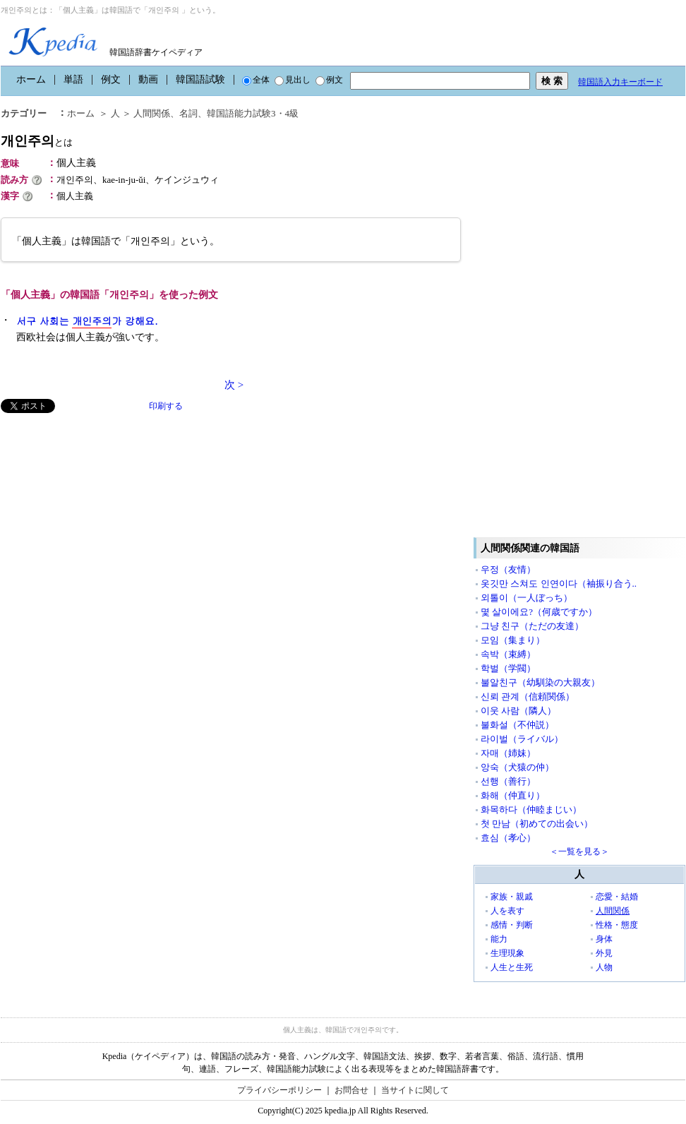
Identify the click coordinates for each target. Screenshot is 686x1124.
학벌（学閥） (508, 668)
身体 (604, 939)
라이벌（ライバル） (522, 739)
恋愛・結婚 (617, 897)
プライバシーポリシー (279, 1090)
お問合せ (351, 1090)
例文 (111, 79)
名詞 (188, 113)
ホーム (31, 79)
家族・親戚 (512, 897)
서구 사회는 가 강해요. (87, 320)
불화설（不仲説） (517, 724)
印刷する (166, 406)
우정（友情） (508, 569)
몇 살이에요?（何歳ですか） (539, 611)
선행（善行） (508, 781)
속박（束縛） (508, 654)
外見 (604, 953)
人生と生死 (512, 967)
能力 (499, 939)
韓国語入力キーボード (620, 82)
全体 (256, 80)
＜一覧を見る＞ (579, 851)
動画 (148, 79)
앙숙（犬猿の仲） (517, 767)
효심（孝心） (508, 837)
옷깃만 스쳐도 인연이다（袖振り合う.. (559, 583)
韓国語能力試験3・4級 (253, 113)
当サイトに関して (415, 1090)
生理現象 (507, 953)
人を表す (507, 911)
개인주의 (37, 140)
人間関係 (151, 113)
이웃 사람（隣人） (518, 710)
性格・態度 (617, 925)
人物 (604, 967)
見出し (293, 80)
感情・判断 (512, 925)
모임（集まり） (513, 640)
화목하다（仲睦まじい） (531, 809)
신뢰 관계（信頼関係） (527, 696)
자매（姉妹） (508, 753)
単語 (73, 79)
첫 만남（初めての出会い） (537, 823)
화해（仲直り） (513, 795)
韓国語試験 (200, 79)
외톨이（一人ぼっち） (526, 597)
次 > (233, 384)
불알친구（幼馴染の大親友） (540, 682)
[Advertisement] (106, 512)
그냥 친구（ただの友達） (532, 626)
